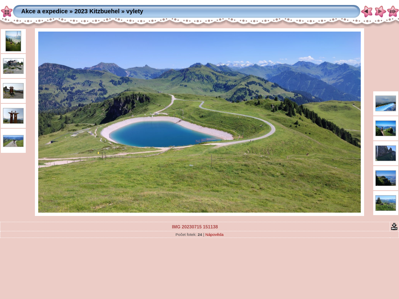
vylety (134, 11)
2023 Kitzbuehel (97, 11)
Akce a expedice (44, 11)
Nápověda (214, 234)
